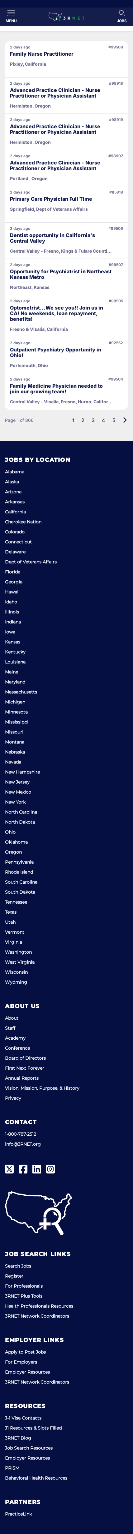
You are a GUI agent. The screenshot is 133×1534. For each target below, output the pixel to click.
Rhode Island (19, 872)
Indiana (13, 622)
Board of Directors (25, 1058)
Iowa (10, 632)
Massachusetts (21, 692)
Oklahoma (16, 842)
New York (15, 802)
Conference (17, 1048)
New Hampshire (22, 772)
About (11, 1018)
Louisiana (15, 662)
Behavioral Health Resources (36, 1478)
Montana (14, 742)
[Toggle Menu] (11, 16)
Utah (10, 922)
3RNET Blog (18, 1438)
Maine (11, 672)
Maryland (15, 682)
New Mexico (18, 792)
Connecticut (18, 542)
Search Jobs (18, 1266)
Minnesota (16, 712)
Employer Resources (27, 1372)
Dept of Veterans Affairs (31, 562)
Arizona (13, 492)
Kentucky (15, 652)
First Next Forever (24, 1068)
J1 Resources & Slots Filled (33, 1428)
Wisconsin (16, 972)
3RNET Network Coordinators (37, 1316)
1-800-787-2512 (20, 1134)
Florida (12, 572)
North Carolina (21, 812)
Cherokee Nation (23, 522)
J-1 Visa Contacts (23, 1418)
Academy (15, 1038)
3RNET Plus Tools (23, 1296)
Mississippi (16, 722)
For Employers (21, 1362)
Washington (18, 952)
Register (14, 1276)
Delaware (15, 552)
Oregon (13, 852)
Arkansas (15, 502)
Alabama (14, 472)
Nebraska (15, 752)
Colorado (15, 532)
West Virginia (20, 962)
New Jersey (17, 782)
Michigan (15, 702)
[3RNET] (66, 17)
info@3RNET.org (23, 1144)
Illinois (12, 612)
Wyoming (16, 982)
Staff (10, 1028)
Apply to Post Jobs (25, 1352)
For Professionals (24, 1286)
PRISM (12, 1468)
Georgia (13, 582)
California (15, 512)
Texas (11, 912)
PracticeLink (18, 1514)
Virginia (13, 942)
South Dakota (20, 892)
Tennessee (16, 902)
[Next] (125, 420)
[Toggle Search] (122, 16)
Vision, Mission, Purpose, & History (42, 1088)
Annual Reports (22, 1078)
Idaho (11, 602)
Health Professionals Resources (39, 1306)
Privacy (13, 1098)
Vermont (14, 932)
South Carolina (21, 882)
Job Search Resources (29, 1448)
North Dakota (20, 822)
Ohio (10, 832)
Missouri (14, 732)
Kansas (12, 642)
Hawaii (12, 592)
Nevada (13, 762)
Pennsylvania (19, 862)
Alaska (12, 482)
